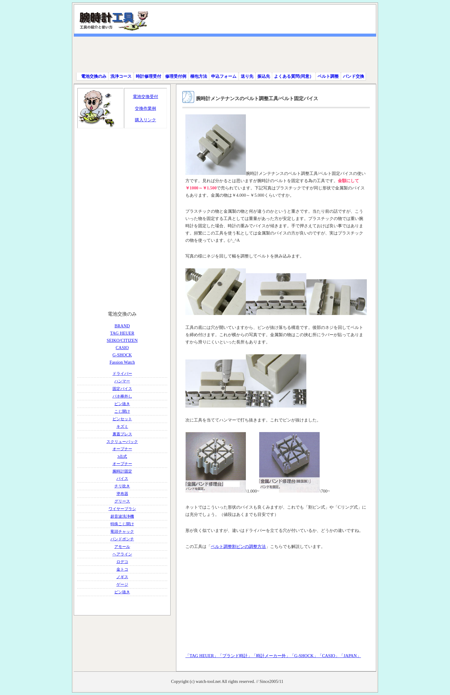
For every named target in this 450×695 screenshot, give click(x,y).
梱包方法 (198, 76)
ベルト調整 (328, 76)
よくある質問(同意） (294, 76)
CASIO (122, 347)
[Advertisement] (227, 54)
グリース (122, 501)
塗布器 (122, 493)
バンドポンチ (122, 539)
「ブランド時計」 (235, 655)
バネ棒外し (122, 396)
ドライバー (122, 373)
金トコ (122, 569)
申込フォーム (223, 76)
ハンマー (122, 381)
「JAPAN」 (350, 655)
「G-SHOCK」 (304, 655)
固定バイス (122, 388)
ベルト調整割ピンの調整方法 (238, 546)
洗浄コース (121, 76)
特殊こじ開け (122, 524)
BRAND (122, 325)
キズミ (122, 426)
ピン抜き (122, 404)
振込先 (263, 76)
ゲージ (122, 584)
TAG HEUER (122, 333)
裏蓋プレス (122, 434)
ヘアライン (122, 554)
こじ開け (122, 411)
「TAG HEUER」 (201, 655)
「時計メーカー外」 (271, 655)
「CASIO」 (328, 655)
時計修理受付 (148, 76)
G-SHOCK (122, 354)
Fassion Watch (122, 362)
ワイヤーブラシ (122, 508)
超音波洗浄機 (122, 516)
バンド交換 (353, 76)
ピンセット (122, 419)
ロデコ (122, 561)
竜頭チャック (122, 531)
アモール (122, 546)
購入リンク (145, 119)
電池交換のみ (93, 76)
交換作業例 (145, 108)
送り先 (247, 76)
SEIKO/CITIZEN (122, 340)
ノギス (122, 577)
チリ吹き (122, 486)
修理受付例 (175, 76)
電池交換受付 (145, 96)
